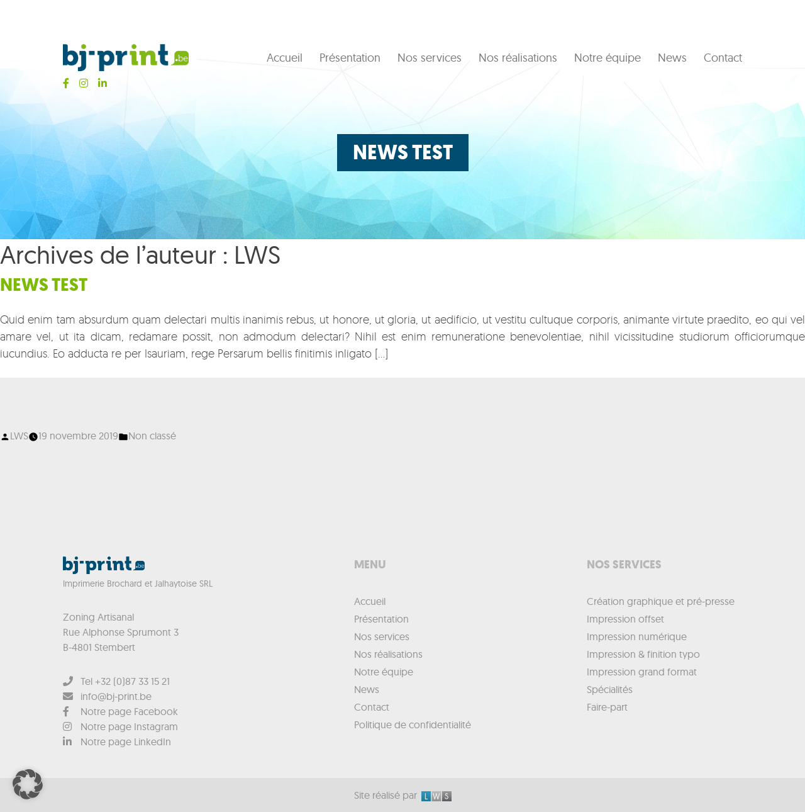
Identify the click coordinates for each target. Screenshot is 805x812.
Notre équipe (607, 57)
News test (43, 284)
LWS (19, 435)
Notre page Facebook (120, 711)
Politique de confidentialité (412, 724)
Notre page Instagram (120, 726)
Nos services (429, 57)
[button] (27, 784)
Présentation (349, 57)
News (672, 57)
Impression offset (625, 618)
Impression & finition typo (643, 654)
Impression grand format (642, 671)
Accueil (285, 57)
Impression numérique (637, 636)
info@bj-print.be (107, 696)
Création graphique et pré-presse (661, 601)
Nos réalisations (518, 57)
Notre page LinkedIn (117, 741)
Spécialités (610, 689)
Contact (723, 57)
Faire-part (607, 707)
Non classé (152, 435)
